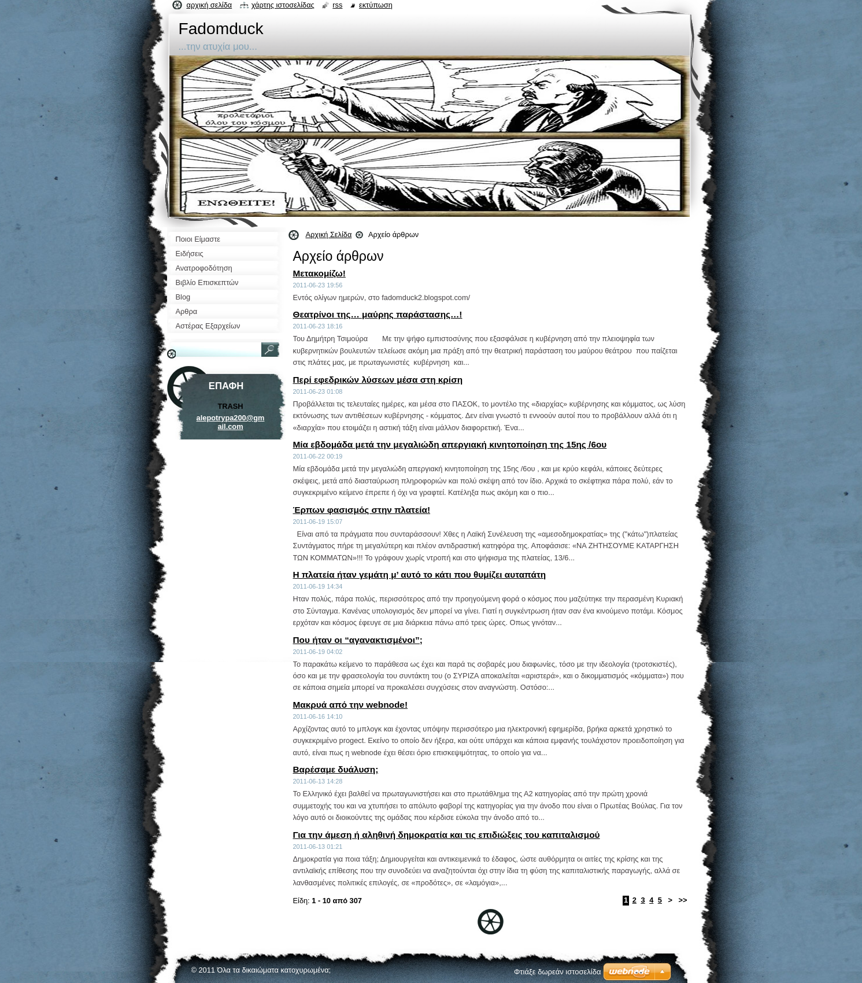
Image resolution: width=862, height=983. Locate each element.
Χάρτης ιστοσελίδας (283, 5)
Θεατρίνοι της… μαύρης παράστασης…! (378, 314)
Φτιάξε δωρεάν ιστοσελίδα (557, 971)
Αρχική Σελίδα (329, 234)
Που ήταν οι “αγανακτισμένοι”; (358, 640)
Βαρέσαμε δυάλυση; (336, 769)
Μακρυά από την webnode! (350, 704)
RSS (337, 5)
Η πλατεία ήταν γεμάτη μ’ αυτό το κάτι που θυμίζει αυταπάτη (419, 574)
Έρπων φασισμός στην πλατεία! (362, 510)
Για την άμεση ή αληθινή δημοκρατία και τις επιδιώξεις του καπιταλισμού (446, 835)
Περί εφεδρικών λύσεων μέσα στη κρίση (378, 380)
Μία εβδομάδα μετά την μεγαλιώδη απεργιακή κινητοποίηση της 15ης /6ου (450, 444)
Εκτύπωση (376, 5)
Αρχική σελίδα (209, 5)
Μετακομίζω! (319, 273)
